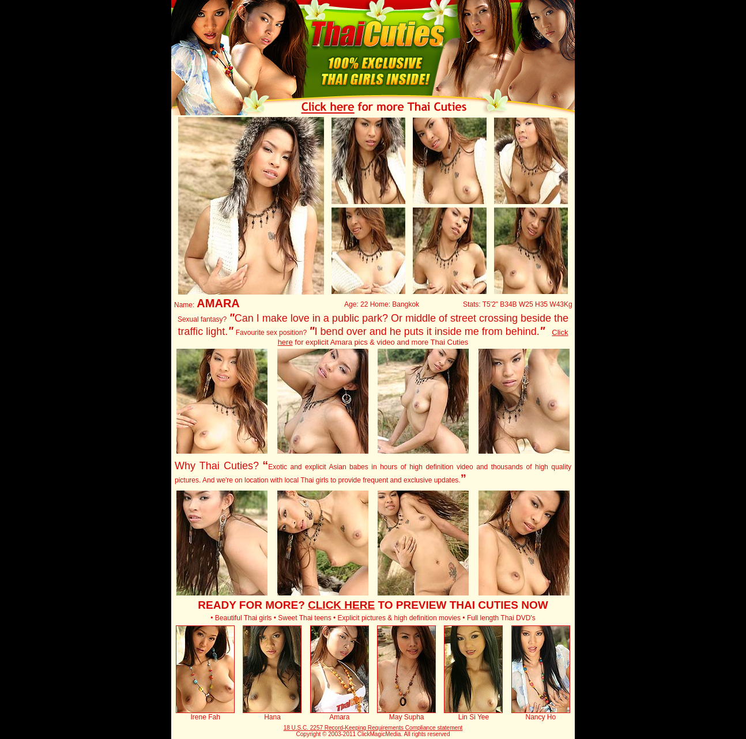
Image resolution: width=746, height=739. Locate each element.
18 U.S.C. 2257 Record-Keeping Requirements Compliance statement (373, 728)
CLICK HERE (341, 605)
